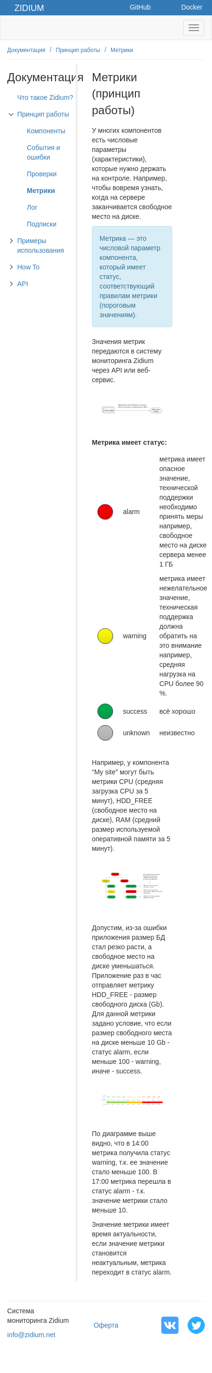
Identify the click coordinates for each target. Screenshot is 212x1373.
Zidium (29, 8)
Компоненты (46, 131)
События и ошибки (43, 152)
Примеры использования (40, 245)
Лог (32, 207)
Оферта (106, 1325)
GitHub (140, 7)
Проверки (41, 174)
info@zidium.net (31, 1335)
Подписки (41, 224)
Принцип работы (78, 50)
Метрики (122, 50)
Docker (191, 7)
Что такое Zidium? (45, 97)
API (22, 284)
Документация (26, 50)
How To (28, 267)
